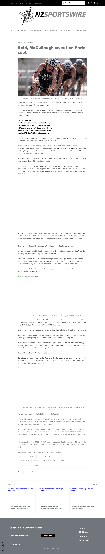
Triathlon (32, 457)
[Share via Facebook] (18, 472)
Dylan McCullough (24, 460)
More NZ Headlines (35, 30)
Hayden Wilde (23, 457)
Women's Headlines (51, 30)
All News (83, 532)
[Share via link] (32, 472)
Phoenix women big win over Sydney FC (83, 507)
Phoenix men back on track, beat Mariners (20, 507)
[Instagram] (88, 3)
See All (95, 484)
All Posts (10, 30)
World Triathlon (53, 457)
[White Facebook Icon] (10, 544)
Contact (83, 536)
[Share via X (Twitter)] (23, 472)
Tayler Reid (36, 460)
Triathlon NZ (42, 457)
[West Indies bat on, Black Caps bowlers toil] (52, 495)
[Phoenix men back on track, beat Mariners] (22, 495)
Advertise (83, 540)
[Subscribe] (48, 535)
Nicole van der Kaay (67, 457)
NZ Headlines (21, 30)
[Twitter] (94, 3)
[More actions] (86, 42)
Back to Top (3, 545)
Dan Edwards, (81, 30)
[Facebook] (91, 3)
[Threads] (98, 3)
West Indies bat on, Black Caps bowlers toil (52, 507)
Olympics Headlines (67, 30)
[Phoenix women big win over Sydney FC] (83, 495)
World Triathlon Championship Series (53, 460)
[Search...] (73, 3)
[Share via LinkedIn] (28, 472)
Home (82, 528)
